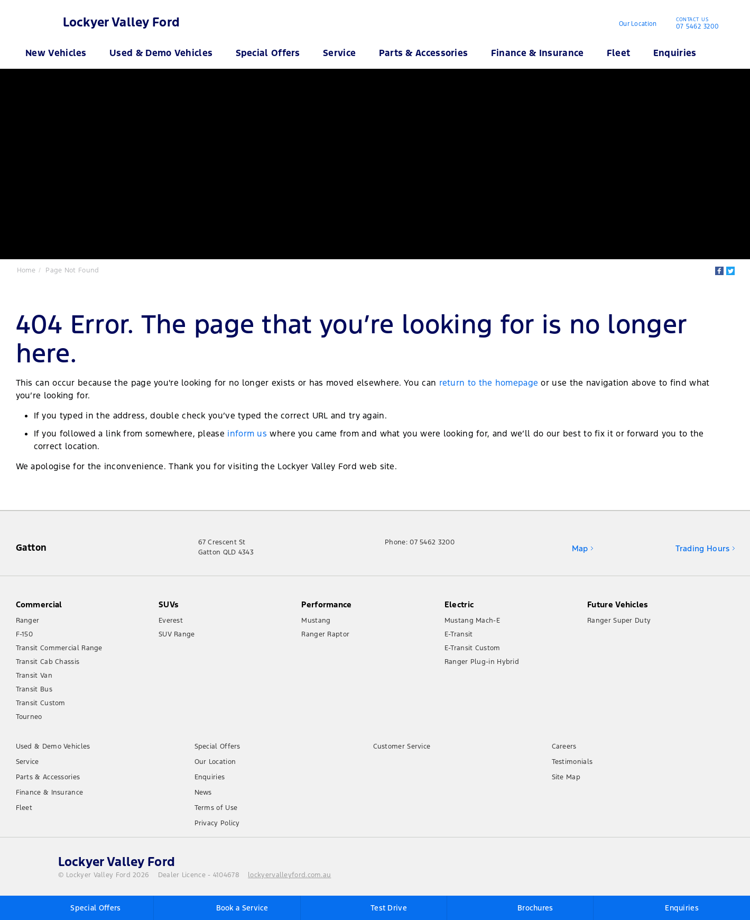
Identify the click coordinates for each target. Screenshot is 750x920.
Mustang (315, 620)
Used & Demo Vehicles (160, 53)
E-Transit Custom (473, 648)
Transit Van (34, 675)
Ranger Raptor (325, 634)
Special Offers (268, 53)
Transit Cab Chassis (48, 662)
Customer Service (402, 746)
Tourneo (29, 717)
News (203, 792)
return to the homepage (489, 382)
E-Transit (459, 634)
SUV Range (177, 634)
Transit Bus (34, 689)
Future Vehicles (618, 604)
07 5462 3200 (695, 24)
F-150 (24, 634)
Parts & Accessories (423, 53)
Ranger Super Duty (619, 620)
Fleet (619, 53)
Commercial (39, 604)
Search (716, 53)
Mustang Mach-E (472, 620)
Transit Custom (41, 703)
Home (26, 270)
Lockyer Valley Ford (121, 22)
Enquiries (675, 53)
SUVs (169, 604)
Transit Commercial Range (59, 648)
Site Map (566, 777)
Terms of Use (216, 808)
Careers (564, 746)
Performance (326, 604)
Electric (459, 604)
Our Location (638, 24)
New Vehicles (56, 53)
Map (580, 548)
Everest (171, 620)
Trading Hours (702, 548)
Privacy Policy (217, 823)
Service (339, 53)
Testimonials (572, 762)
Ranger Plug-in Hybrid (482, 662)
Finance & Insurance (537, 53)
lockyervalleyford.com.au (289, 875)
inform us (247, 433)
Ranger (28, 620)
